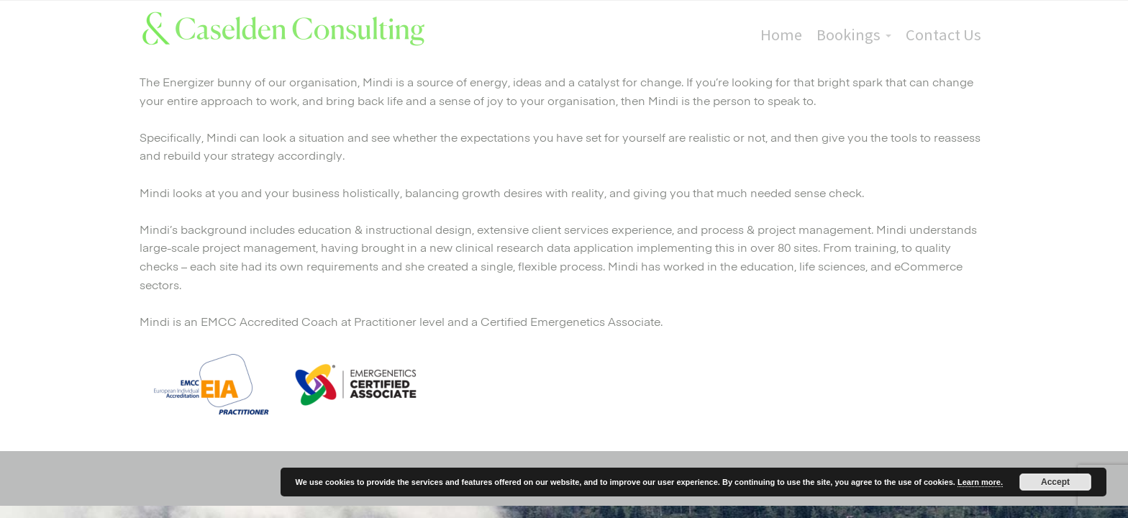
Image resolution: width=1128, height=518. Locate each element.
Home (781, 34)
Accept (1055, 482)
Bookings (849, 34)
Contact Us (943, 34)
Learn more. (980, 482)
